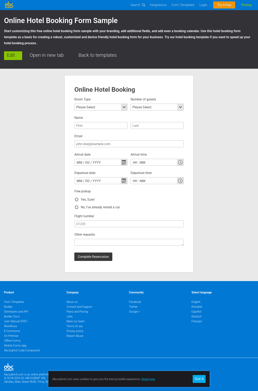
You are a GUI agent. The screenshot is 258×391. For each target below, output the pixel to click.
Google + (134, 309)
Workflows (10, 324)
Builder (8, 304)
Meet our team (76, 319)
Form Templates (183, 5)
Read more (148, 379)
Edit (11, 55)
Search (135, 5)
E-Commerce (12, 328)
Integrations (158, 5)
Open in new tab (47, 55)
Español (196, 309)
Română (196, 304)
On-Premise (11, 333)
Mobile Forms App (15, 343)
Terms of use (75, 324)
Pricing (246, 5)
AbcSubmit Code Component (22, 348)
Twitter (133, 304)
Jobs (70, 314)
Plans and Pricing (77, 309)
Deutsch (196, 314)
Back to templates (98, 55)
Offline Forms (12, 338)
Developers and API (16, 309)
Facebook (135, 299)
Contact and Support (79, 304)
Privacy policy (75, 328)
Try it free (224, 5)
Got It (199, 379)
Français (196, 319)
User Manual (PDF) (15, 319)
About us (72, 299)
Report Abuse (75, 333)
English (196, 299)
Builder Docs (12, 314)
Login (203, 5)
